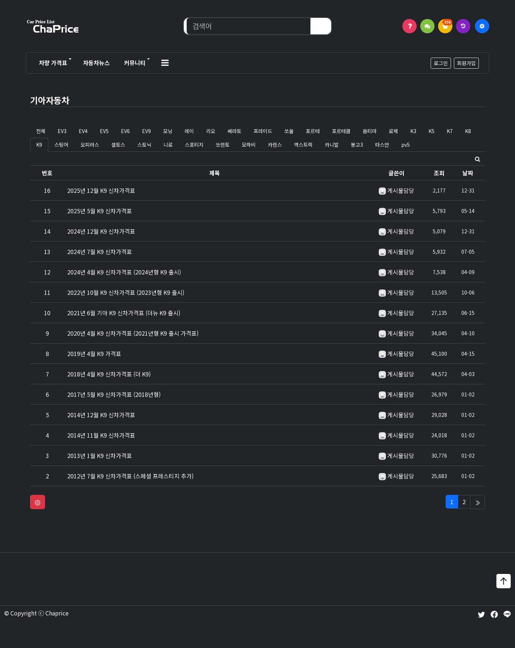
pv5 (405, 144)
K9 (39, 144)
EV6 (125, 131)
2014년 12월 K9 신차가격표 (101, 414)
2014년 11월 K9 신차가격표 (101, 435)
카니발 (332, 144)
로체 (393, 131)
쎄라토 (234, 131)
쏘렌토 (223, 144)
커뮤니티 (135, 62)
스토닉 (144, 144)
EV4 (83, 131)
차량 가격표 (53, 62)
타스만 (382, 144)
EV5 (104, 131)
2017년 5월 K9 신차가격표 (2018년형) (114, 394)
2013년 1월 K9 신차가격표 (99, 455)
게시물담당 (400, 190)
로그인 (441, 63)
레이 (189, 131)
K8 (468, 131)
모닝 (167, 131)
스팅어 (61, 144)
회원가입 (466, 63)
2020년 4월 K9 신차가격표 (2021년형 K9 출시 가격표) (132, 333)
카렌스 (275, 144)
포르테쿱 (341, 131)
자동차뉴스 (96, 62)
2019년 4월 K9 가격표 (94, 353)
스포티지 (194, 144)
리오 (210, 131)
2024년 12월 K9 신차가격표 (101, 231)
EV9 (146, 131)
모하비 (249, 144)
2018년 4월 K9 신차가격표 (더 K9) (109, 374)
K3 (413, 131)
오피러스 (89, 144)
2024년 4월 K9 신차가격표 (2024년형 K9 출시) (124, 272)
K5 (431, 131)
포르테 (313, 131)
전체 (40, 131)
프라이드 (263, 131)
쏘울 (289, 131)
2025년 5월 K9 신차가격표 (99, 210)
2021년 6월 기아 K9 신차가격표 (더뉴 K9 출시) (123, 312)
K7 (450, 131)
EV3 (62, 131)
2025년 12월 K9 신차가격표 (101, 190)
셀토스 (118, 144)
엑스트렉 (303, 144)
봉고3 (357, 144)
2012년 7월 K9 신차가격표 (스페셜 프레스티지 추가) (130, 476)
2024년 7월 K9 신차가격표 (99, 251)
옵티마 (370, 131)
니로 (168, 144)
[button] (165, 62)
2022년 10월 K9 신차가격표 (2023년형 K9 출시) (125, 292)
